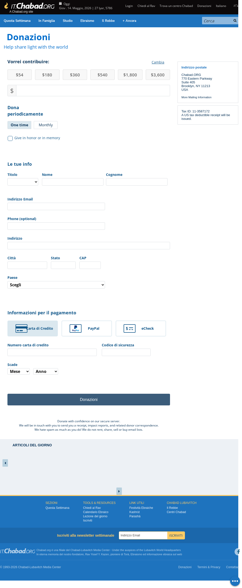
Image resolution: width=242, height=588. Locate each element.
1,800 (130, 75)
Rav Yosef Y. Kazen (97, 554)
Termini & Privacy (208, 567)
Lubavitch (87, 550)
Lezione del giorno (95, 516)
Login (129, 6)
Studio (67, 21)
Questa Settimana (17, 21)
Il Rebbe (108, 21)
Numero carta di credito (28, 345)
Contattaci (233, 567)
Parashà (134, 516)
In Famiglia (46, 21)
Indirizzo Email (20, 199)
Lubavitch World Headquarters (162, 550)
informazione (154, 554)
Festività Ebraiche (141, 508)
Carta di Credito (39, 328)
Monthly (46, 124)
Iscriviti (87, 520)
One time (19, 124)
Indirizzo (14, 238)
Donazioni (204, 6)
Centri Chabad (176, 512)
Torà (126, 554)
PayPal (93, 328)
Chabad (75, 550)
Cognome (114, 174)
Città (11, 258)
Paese (12, 277)
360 (75, 75)
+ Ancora (129, 21)
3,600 (158, 75)
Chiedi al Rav (146, 6)
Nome (47, 174)
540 (102, 75)
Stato (55, 258)
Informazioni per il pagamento (41, 313)
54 (19, 75)
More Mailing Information (196, 97)
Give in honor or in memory (34, 137)
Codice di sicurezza (118, 345)
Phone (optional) (21, 218)
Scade (12, 364)
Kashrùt (134, 512)
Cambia (158, 62)
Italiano (221, 6)
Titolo (12, 174)
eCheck (147, 328)
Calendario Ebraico (95, 512)
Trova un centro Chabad (176, 6)
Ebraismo (87, 21)
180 (47, 75)
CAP (82, 258)
